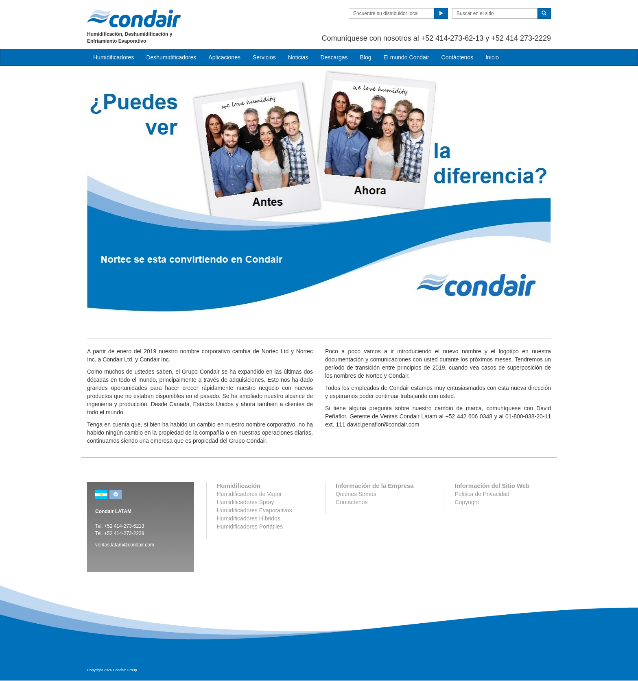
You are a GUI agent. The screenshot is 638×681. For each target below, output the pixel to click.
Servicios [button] (264, 57)
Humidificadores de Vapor (249, 494)
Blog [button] (365, 57)
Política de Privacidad (481, 494)
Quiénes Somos (356, 494)
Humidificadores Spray (245, 502)
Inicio (492, 57)
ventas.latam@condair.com (124, 545)
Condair (134, 18)
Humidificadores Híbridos (248, 518)
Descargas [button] (334, 57)
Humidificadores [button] (113, 57)
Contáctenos (457, 57)
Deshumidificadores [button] (171, 57)
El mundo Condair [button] (406, 57)
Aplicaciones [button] (224, 57)
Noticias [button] (298, 57)
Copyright (466, 502)
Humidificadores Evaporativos (254, 510)
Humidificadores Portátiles (250, 526)
